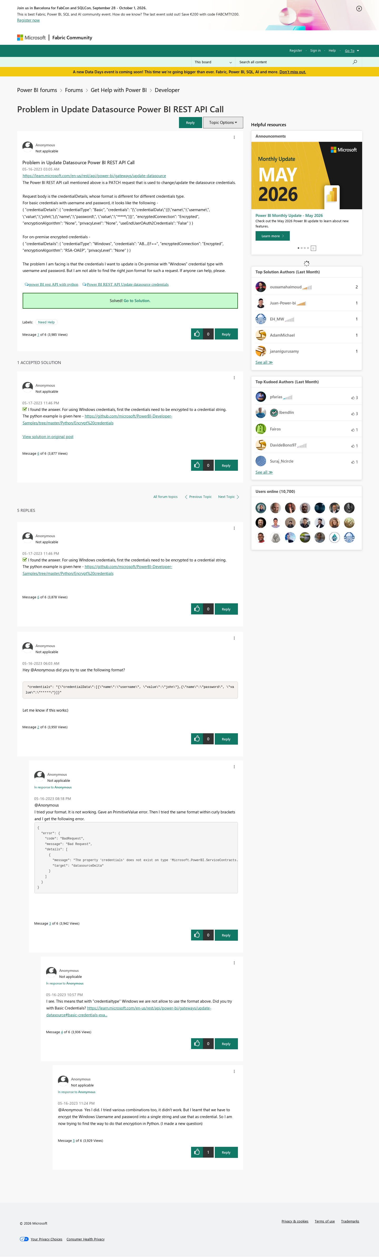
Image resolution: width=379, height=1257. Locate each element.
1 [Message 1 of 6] (38, 334)
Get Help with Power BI (119, 89)
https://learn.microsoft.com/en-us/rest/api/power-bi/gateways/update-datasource (94, 175)
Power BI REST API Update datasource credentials (128, 284)
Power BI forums (37, 89)
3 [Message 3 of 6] (50, 923)
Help (332, 50)
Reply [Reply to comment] (226, 465)
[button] (190, 122)
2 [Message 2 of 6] (38, 727)
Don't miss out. (293, 71)
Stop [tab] (313, 248)
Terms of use (325, 1221)
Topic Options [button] (221, 122)
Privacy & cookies (295, 1221)
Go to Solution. (137, 300)
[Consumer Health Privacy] (85, 1239)
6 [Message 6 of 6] (38, 453)
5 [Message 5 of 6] (74, 1141)
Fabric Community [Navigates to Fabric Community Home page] (72, 37)
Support (238, 37)
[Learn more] (273, 236)
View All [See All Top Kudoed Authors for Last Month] (264, 472)
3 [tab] (305, 248)
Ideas (149, 37)
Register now (28, 20)
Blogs (196, 37)
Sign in (315, 50)
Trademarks (350, 1221)
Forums (104, 37)
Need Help (46, 322)
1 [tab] (298, 248)
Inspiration (127, 37)
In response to (53, 787)
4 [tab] (308, 248)
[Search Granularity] (213, 62)
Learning (216, 37)
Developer (167, 89)
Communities (172, 37)
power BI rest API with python (53, 284)
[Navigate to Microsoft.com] (31, 38)
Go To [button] (350, 50)
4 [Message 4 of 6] (62, 1032)
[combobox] (298, 62)
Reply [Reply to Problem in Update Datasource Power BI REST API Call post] (226, 334)
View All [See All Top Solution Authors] (264, 362)
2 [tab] (302, 248)
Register (296, 50)
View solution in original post (48, 436)
